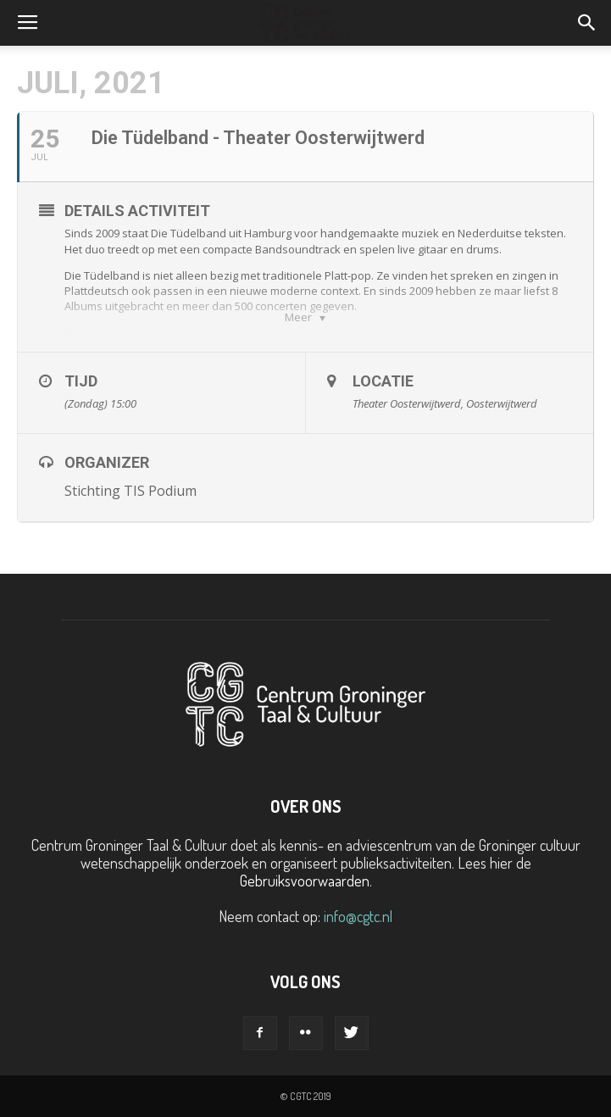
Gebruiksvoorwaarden (304, 880)
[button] (587, 23)
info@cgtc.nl (358, 916)
